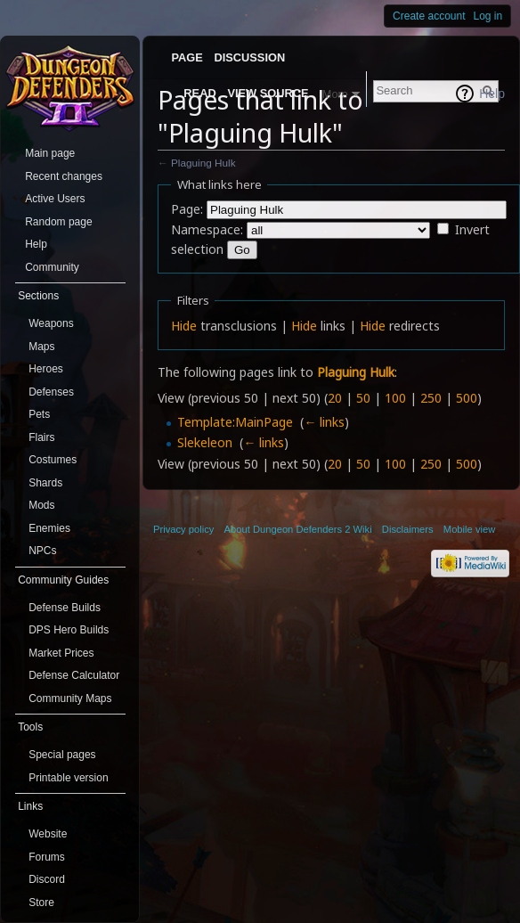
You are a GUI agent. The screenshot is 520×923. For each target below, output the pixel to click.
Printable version (68, 778)
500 (466, 397)
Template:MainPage (235, 421)
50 (363, 397)
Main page (50, 153)
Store (41, 902)
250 (431, 397)
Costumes (52, 459)
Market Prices (60, 653)
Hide (184, 325)
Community (52, 267)
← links (324, 421)
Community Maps (69, 698)
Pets (39, 414)
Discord (46, 879)
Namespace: (207, 229)
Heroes (45, 369)
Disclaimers (408, 529)
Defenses (51, 392)
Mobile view (469, 529)
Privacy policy (183, 529)
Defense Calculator (73, 675)
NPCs (42, 550)
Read (199, 93)
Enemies (49, 528)
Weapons (50, 323)
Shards (45, 483)
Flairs (41, 437)
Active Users (55, 198)
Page (186, 57)
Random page (58, 222)
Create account (429, 16)
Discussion (250, 57)
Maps (41, 346)
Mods (41, 505)
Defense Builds (64, 607)
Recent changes (63, 176)
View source (267, 93)
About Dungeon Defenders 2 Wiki (298, 529)
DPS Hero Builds (68, 630)
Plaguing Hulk (203, 162)
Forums (46, 857)
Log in (488, 16)
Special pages (61, 754)
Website (47, 834)
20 (335, 397)
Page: (187, 208)
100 (395, 397)
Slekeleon (204, 442)
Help (492, 93)
